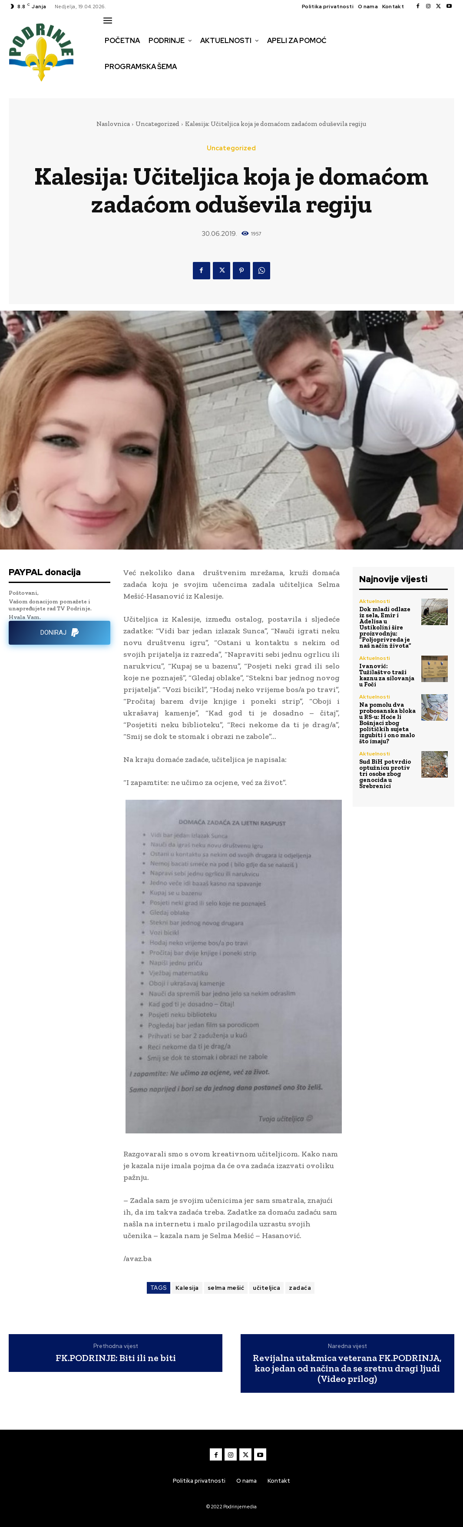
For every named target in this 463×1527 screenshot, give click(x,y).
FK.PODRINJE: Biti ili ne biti (116, 1358)
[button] (111, 85)
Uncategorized (157, 124)
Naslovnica (113, 124)
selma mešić (226, 1288)
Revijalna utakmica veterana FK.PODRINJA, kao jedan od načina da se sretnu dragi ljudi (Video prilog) (347, 1369)
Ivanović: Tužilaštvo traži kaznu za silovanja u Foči (386, 675)
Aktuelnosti (374, 601)
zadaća (300, 1288)
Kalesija (187, 1288)
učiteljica (266, 1288)
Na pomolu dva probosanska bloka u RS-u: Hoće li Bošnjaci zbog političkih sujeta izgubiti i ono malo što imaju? (387, 723)
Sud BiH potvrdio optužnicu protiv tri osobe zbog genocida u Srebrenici (385, 774)
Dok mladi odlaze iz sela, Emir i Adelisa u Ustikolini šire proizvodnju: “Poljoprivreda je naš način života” (385, 627)
